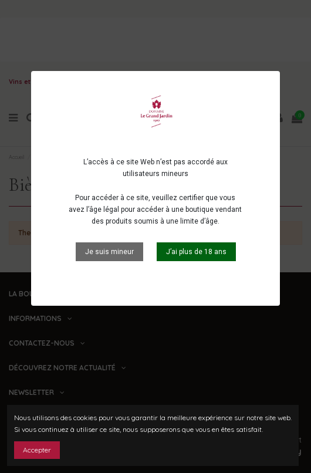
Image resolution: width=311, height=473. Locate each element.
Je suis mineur (109, 252)
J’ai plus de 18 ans (196, 252)
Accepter (37, 449)
